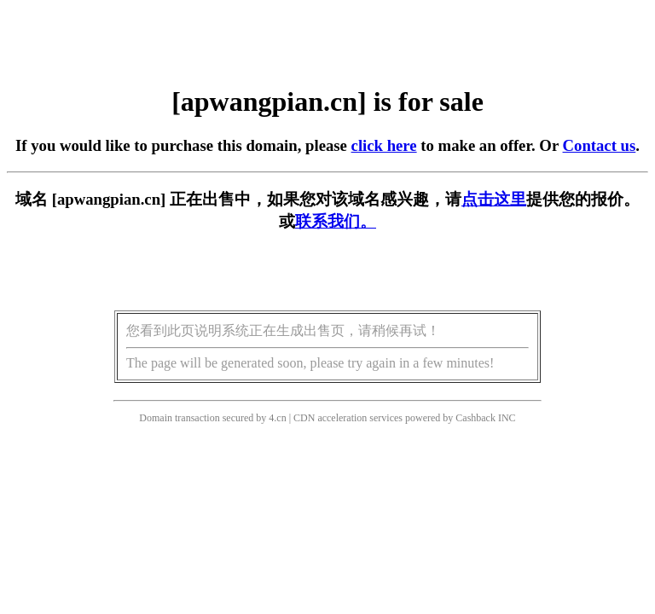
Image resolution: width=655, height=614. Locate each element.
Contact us (599, 145)
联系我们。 (335, 221)
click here (384, 145)
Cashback (475, 418)
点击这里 (493, 199)
